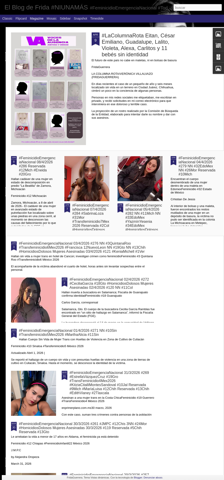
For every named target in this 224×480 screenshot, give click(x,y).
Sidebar (65, 18)
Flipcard (21, 18)
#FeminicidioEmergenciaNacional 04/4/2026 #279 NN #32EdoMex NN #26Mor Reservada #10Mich (197, 166)
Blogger (138, 477)
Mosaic (52, 18)
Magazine (37, 18)
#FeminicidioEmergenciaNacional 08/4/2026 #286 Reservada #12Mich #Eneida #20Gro (37, 166)
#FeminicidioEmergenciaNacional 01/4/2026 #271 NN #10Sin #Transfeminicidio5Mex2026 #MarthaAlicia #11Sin (68, 333)
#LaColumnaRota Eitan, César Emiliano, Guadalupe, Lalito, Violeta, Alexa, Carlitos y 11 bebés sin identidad (138, 44)
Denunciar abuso (153, 477)
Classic (7, 18)
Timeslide (97, 18)
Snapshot (80, 18)
